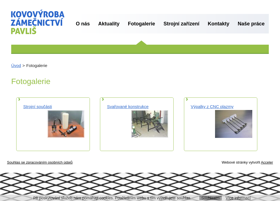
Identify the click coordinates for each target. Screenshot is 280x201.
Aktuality (109, 24)
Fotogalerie (141, 24)
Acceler (267, 162)
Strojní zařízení (181, 24)
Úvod (16, 65)
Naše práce (251, 24)
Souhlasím (210, 198)
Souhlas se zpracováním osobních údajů (40, 162)
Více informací (238, 198)
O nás (83, 24)
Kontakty (218, 24)
